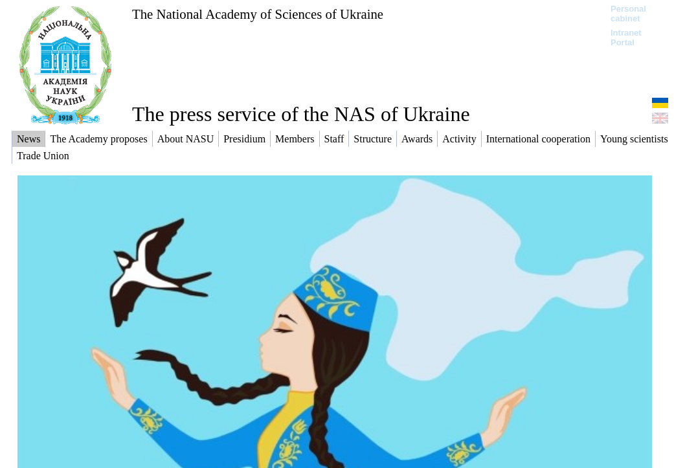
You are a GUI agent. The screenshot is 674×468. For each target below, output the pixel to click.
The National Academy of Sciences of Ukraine (257, 13)
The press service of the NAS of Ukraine (301, 114)
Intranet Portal (626, 37)
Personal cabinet (628, 13)
